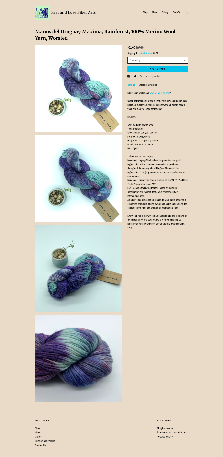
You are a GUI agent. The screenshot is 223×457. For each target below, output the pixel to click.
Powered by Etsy (165, 436)
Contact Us (40, 445)
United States (145, 53)
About (154, 12)
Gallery (165, 12)
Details (131, 84)
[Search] (187, 12)
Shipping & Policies (148, 84)
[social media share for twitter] (135, 76)
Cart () (176, 12)
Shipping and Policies (45, 441)
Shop (145, 12)
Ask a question (153, 76)
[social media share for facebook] (129, 76)
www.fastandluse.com (160, 93)
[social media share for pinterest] (141, 76)
